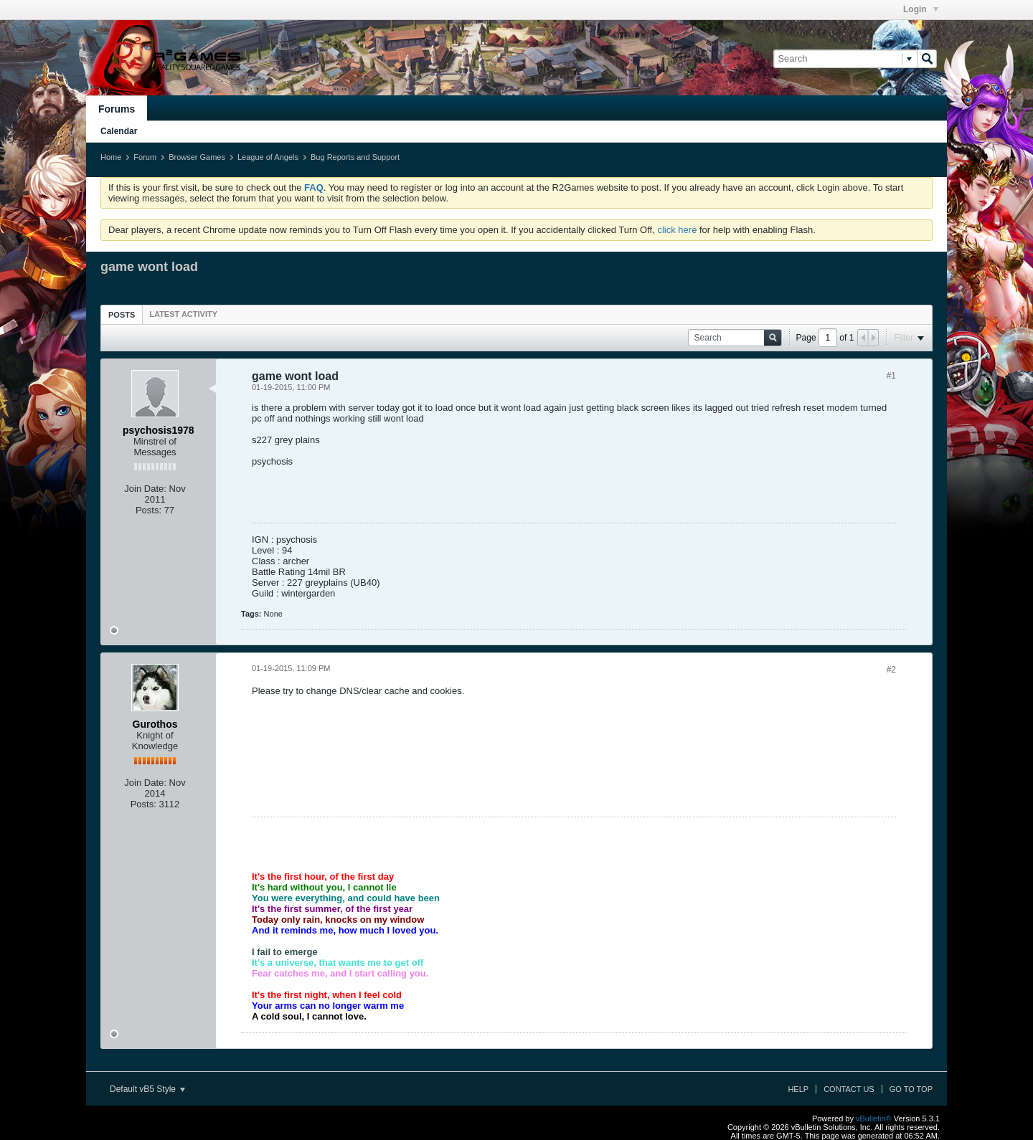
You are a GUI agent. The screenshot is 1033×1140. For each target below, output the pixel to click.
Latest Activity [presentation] (183, 314)
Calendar (118, 131)
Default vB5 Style (147, 1089)
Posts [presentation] (121, 314)
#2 (891, 670)
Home (110, 157)
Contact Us (849, 1089)
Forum (144, 157)
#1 (891, 376)
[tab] (121, 314)
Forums (116, 109)
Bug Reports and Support (355, 157)
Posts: (148, 510)
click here (677, 229)
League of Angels (267, 157)
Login (920, 9)
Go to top (911, 1089)
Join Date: (145, 488)
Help (798, 1089)
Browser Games (197, 157)
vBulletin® (874, 1118)
